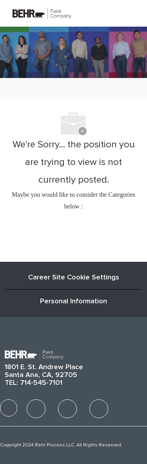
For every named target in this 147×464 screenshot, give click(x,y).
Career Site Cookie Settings (73, 277)
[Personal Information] (73, 301)
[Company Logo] (42, 13)
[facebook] (8, 408)
